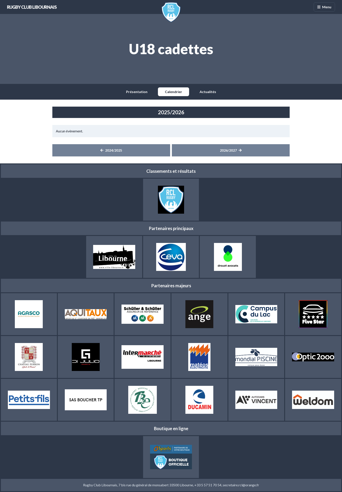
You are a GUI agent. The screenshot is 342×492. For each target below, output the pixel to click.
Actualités (208, 92)
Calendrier (173, 92)
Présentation (136, 92)
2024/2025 (111, 150)
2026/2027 (231, 150)
